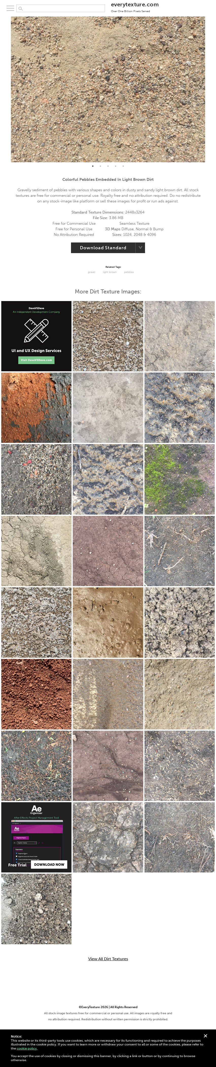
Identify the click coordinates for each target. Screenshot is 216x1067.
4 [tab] (115, 166)
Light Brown (110, 272)
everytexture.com (135, 7)
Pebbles (129, 272)
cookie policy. (27, 1048)
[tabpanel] (108, 89)
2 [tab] (100, 166)
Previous (7, 89)
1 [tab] (92, 166)
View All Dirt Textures (108, 959)
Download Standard (103, 248)
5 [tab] (123, 166)
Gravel (91, 272)
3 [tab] (108, 166)
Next (208, 89)
